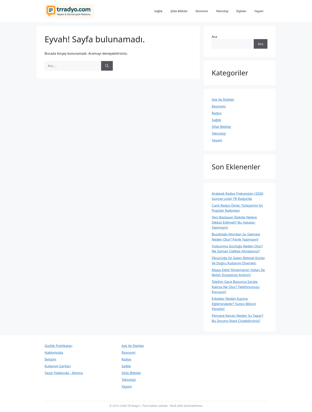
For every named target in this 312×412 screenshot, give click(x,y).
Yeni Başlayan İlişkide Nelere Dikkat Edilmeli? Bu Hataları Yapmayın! (234, 222)
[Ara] (107, 66)
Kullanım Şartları (58, 366)
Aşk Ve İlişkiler (223, 99)
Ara (214, 36)
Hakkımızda (54, 352)
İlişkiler (241, 11)
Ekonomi (202, 11)
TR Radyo (133, 406)
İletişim (50, 359)
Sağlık (158, 11)
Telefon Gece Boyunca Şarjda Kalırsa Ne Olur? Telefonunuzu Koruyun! (235, 286)
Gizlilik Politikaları (58, 345)
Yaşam (258, 11)
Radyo (217, 113)
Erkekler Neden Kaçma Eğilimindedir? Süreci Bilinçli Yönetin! (234, 303)
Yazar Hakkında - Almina (64, 373)
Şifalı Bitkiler (179, 11)
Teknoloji (222, 11)
